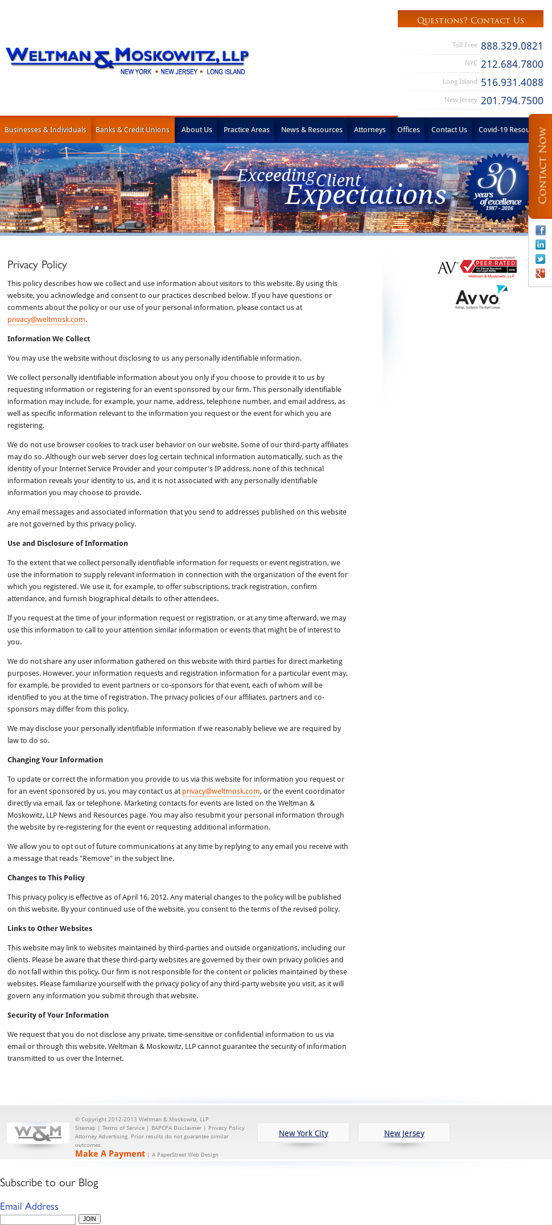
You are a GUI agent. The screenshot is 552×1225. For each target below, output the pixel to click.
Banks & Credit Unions (133, 129)
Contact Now (542, 166)
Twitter (540, 259)
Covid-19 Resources (511, 129)
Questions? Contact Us (470, 20)
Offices (408, 129)
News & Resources (312, 129)
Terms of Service (123, 1128)
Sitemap (85, 1128)
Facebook (540, 230)
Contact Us (449, 129)
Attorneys (370, 129)
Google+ (540, 273)
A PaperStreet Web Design (185, 1154)
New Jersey (404, 1133)
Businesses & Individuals (45, 129)
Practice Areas (247, 129)
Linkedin (540, 244)
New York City (303, 1133)
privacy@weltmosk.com (46, 319)
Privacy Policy (226, 1128)
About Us (197, 129)
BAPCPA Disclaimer (176, 1128)
